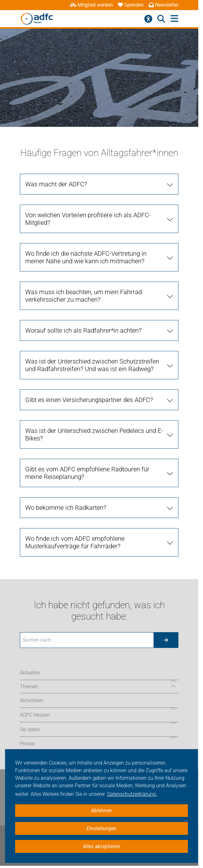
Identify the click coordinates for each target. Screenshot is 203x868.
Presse (27, 744)
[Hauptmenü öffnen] (174, 18)
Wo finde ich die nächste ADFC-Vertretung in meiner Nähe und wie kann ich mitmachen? (86, 257)
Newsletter (163, 5)
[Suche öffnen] (161, 19)
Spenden (131, 5)
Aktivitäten (32, 700)
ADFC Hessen (35, 715)
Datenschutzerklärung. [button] (132, 794)
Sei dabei (30, 729)
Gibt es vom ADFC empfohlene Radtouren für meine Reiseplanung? (87, 473)
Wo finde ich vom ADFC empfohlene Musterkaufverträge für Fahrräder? (75, 542)
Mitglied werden (91, 5)
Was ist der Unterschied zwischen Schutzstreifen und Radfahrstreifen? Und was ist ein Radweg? (92, 365)
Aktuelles (30, 673)
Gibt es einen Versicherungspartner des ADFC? (89, 400)
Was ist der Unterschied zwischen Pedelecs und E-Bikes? (94, 434)
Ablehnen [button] (101, 810)
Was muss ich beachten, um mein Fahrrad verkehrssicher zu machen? (83, 295)
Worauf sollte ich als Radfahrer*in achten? (83, 330)
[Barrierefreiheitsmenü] (148, 19)
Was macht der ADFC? (56, 184)
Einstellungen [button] (102, 828)
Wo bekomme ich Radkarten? (65, 507)
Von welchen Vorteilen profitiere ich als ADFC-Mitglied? (88, 218)
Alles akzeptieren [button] (101, 846)
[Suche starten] (166, 640)
